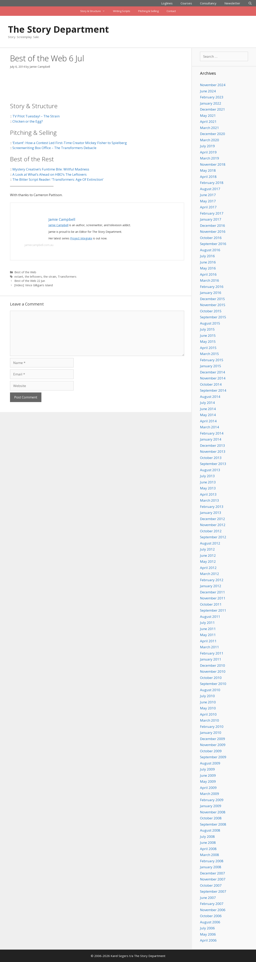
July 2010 (207, 696)
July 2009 (207, 769)
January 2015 (210, 366)
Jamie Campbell (58, 225)
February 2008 (211, 861)
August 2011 (210, 616)
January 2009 (210, 806)
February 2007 (211, 903)
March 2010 (209, 720)
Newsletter (232, 3)
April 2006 (208, 940)
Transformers (67, 276)
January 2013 (210, 512)
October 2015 (211, 311)
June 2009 (208, 775)
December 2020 (212, 133)
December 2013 (212, 445)
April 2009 (208, 787)
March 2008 (209, 854)
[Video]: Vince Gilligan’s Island (33, 285)
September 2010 (213, 683)
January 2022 (210, 103)
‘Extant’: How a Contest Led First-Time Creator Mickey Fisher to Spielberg (69, 142)
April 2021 (208, 121)
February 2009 (211, 800)
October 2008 (211, 818)
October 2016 (211, 237)
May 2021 (208, 115)
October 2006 (211, 916)
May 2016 (208, 268)
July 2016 (207, 256)
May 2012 (208, 561)
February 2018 (211, 182)
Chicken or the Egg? (27, 121)
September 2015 (213, 317)
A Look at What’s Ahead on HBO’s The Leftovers (49, 174)
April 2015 (208, 347)
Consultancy (208, 3)
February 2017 (211, 213)
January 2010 (210, 732)
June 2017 (208, 195)
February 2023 (211, 97)
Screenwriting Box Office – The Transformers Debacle (54, 147)
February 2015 (211, 360)
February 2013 (211, 506)
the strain (49, 276)
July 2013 (207, 476)
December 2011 (212, 592)
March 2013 (209, 500)
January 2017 (210, 219)
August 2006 (210, 922)
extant (18, 276)
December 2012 (212, 518)
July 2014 (207, 402)
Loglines (167, 3)
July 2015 (207, 329)
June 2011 (208, 628)
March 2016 (209, 280)
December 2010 (212, 665)
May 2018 (208, 170)
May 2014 (208, 414)
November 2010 (212, 671)
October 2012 (211, 531)
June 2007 (208, 897)
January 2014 (210, 439)
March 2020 (209, 140)
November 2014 (212, 378)
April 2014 (208, 421)
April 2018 (208, 176)
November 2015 (212, 305)
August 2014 (210, 396)
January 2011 (210, 659)
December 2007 (212, 873)
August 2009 (210, 763)
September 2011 (213, 610)
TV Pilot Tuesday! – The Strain (36, 116)
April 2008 (208, 848)
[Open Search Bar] (250, 3)
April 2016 (208, 274)
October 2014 (211, 384)
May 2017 (208, 201)
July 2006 (207, 928)
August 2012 (210, 543)
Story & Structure (94, 11)
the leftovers (33, 276)
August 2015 (210, 323)
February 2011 (211, 653)
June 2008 (208, 842)
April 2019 (208, 152)
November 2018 (212, 164)
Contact (171, 11)
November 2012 (212, 524)
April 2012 (208, 567)
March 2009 (209, 793)
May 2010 (208, 708)
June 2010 (208, 702)
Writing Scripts (121, 11)
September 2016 (213, 243)
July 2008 (207, 836)
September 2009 (213, 757)
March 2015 (209, 353)
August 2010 (210, 690)
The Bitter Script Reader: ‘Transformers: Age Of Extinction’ (57, 179)
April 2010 (208, 714)
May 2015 (208, 341)
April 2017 (208, 207)
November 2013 (212, 451)
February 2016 (211, 286)
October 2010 (211, 677)
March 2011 (209, 647)
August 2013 (210, 470)
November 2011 (212, 598)
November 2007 (212, 879)
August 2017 (210, 189)
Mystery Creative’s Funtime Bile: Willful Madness (50, 169)
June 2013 (208, 482)
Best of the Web (25, 272)
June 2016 (208, 262)
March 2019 (209, 158)
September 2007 (213, 891)
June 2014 (208, 408)
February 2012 (211, 580)
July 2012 (207, 549)
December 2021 (212, 109)
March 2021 (209, 127)
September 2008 (213, 824)
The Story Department (58, 29)
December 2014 (212, 372)
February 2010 (211, 726)
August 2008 (210, 830)
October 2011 (211, 604)
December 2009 (212, 738)
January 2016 (210, 292)
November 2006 (212, 910)
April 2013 (208, 494)
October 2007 (211, 885)
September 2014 (213, 390)
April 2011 (208, 641)
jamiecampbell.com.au (38, 245)
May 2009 (208, 781)
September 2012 (213, 537)
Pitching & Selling (148, 11)
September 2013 (213, 463)
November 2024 (212, 85)
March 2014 (209, 427)
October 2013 (211, 457)
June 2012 (208, 555)
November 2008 (212, 812)
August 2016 (210, 250)
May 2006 (208, 934)
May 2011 (208, 634)
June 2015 (208, 335)
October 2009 (211, 751)
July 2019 (207, 146)
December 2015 (212, 298)
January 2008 (210, 867)
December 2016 (212, 225)
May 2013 (208, 488)
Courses (186, 3)
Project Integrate (81, 238)
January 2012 (210, 586)
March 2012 (209, 573)
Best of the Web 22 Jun (29, 281)
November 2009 (212, 744)
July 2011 (207, 622)
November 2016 (212, 231)
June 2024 (208, 91)
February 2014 (211, 433)
